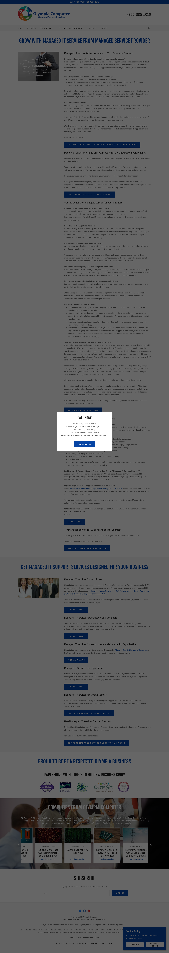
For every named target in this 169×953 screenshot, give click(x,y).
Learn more (84, 444)
